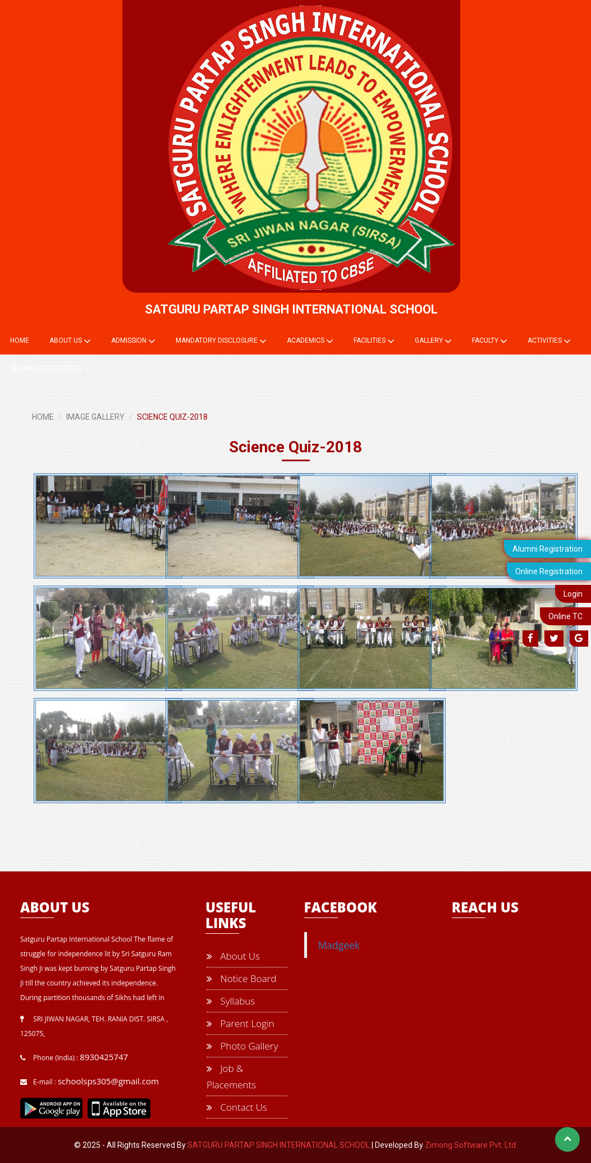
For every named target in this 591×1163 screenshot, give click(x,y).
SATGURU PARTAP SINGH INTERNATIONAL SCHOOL (278, 1145)
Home (19, 340)
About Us (70, 341)
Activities (549, 341)
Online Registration (549, 571)
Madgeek (339, 945)
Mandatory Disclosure (221, 341)
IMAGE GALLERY (95, 416)
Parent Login (240, 1023)
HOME (43, 416)
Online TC (565, 616)
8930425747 (104, 1056)
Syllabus (231, 1000)
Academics (310, 341)
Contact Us (237, 1107)
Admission (133, 341)
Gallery (433, 341)
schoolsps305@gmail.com (108, 1081)
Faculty (489, 341)
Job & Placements (231, 1076)
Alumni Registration (547, 548)
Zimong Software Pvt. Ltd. (471, 1145)
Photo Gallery (242, 1045)
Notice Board (241, 978)
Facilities (374, 341)
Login (573, 593)
